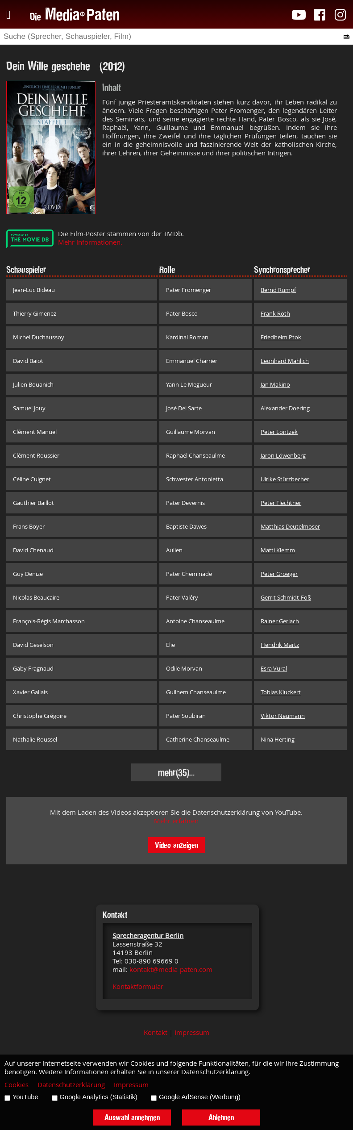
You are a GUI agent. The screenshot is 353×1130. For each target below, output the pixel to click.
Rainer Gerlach (280, 621)
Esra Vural (274, 668)
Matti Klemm (278, 550)
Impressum (191, 1032)
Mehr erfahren (176, 821)
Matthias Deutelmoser (290, 526)
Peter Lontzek (279, 432)
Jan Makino (275, 384)
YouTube (25, 1097)
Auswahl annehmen (132, 1117)
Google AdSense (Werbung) (200, 1097)
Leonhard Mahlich (285, 361)
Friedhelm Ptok (281, 337)
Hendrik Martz (280, 645)
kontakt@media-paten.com (170, 969)
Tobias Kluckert (281, 692)
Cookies (16, 1084)
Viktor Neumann (283, 716)
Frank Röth (275, 313)
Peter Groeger (279, 574)
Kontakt (155, 1032)
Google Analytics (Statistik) (98, 1097)
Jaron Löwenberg (283, 455)
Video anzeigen (176, 845)
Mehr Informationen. (90, 242)
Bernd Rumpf (278, 290)
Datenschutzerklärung (71, 1084)
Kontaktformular (137, 986)
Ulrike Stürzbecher (285, 479)
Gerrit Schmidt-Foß (286, 597)
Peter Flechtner (281, 503)
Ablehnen (221, 1117)
